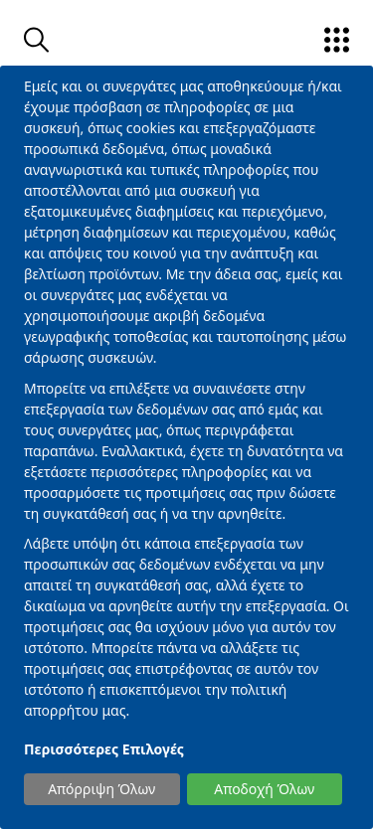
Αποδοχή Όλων (264, 788)
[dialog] (186, 447)
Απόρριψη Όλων (101, 788)
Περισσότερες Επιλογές (104, 749)
